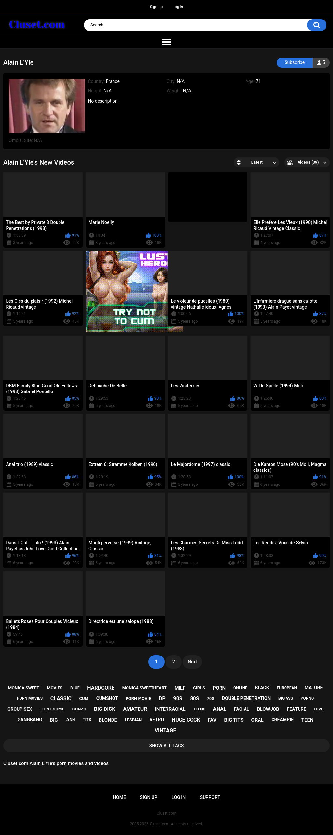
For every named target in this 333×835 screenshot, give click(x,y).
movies (54, 687)
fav (212, 720)
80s (194, 699)
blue (75, 688)
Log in (178, 7)
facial (241, 709)
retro (157, 719)
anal (220, 709)
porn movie (138, 698)
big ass (285, 698)
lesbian (133, 719)
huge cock (186, 720)
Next (192, 661)
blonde (108, 720)
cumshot (107, 698)
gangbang (29, 719)
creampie (282, 719)
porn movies (30, 698)
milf (180, 688)
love (318, 709)
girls (199, 687)
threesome (52, 709)
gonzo (79, 709)
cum (83, 698)
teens (199, 709)
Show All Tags (166, 745)
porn (219, 688)
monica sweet (23, 687)
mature (314, 687)
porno (307, 698)
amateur (135, 709)
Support (210, 797)
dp (162, 699)
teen (307, 720)
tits (87, 719)
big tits (233, 720)
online (240, 688)
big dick (104, 709)
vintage (165, 730)
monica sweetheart (144, 687)
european (287, 688)
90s (177, 699)
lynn (70, 719)
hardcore (100, 688)
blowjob (268, 709)
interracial (170, 709)
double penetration (246, 698)
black (262, 687)
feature (296, 709)
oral (257, 720)
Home (119, 797)
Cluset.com (160, 824)
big (54, 720)
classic (61, 699)
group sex (19, 709)
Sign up (156, 7)
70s (210, 698)
